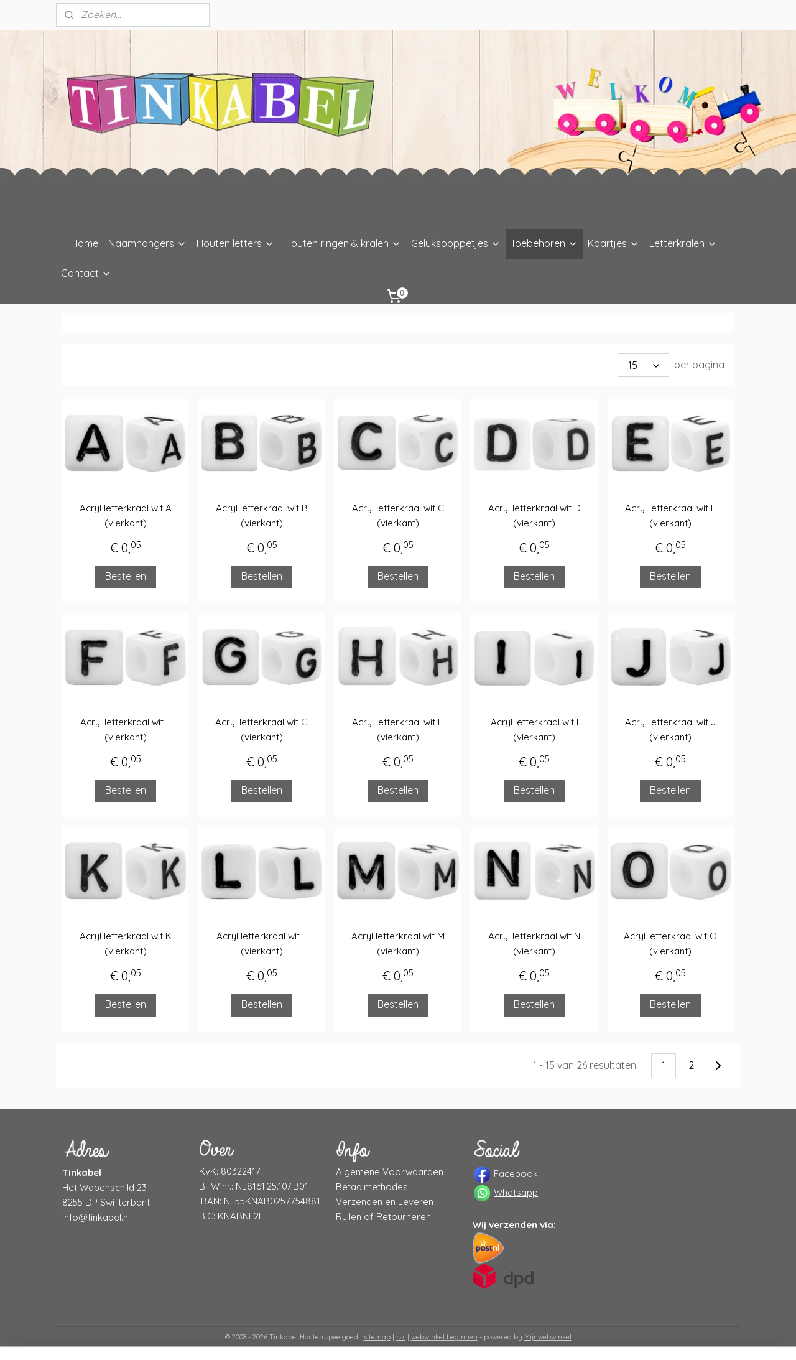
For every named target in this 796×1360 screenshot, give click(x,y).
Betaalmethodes (372, 1187)
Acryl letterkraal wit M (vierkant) (398, 943)
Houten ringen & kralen (342, 243)
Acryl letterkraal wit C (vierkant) (398, 515)
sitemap (377, 1337)
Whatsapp (516, 1192)
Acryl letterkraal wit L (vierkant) (261, 943)
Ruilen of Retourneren (383, 1217)
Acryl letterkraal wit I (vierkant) (534, 729)
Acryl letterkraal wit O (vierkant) (670, 943)
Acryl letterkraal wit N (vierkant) (534, 943)
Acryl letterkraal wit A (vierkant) (126, 515)
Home (84, 243)
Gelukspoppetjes (456, 243)
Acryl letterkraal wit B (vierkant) (262, 515)
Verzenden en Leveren (384, 1202)
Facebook (516, 1174)
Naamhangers (147, 243)
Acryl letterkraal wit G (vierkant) (261, 729)
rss (400, 1337)
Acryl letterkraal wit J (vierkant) (670, 729)
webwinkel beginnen (444, 1337)
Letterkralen (683, 243)
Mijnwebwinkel (548, 1337)
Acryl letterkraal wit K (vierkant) (126, 943)
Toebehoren (544, 243)
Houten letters (235, 243)
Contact (86, 273)
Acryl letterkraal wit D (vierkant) (534, 515)
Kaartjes (613, 243)
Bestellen (125, 576)
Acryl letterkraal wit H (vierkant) (398, 729)
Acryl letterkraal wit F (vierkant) (125, 729)
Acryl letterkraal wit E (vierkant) (670, 515)
